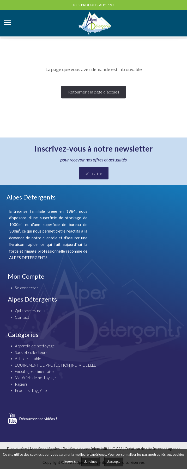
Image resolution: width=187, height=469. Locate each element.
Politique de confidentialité (86, 448)
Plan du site (17, 448)
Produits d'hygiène (31, 390)
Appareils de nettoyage (35, 345)
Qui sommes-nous (30, 310)
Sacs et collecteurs (31, 352)
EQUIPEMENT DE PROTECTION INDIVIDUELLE (55, 365)
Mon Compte (26, 276)
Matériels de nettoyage (35, 377)
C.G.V (117, 448)
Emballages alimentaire (34, 371)
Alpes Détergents (32, 299)
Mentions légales (45, 448)
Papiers (21, 384)
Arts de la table (28, 358)
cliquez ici (70, 461)
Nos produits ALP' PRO (93, 5)
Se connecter (26, 287)
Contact (22, 317)
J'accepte (113, 462)
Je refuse (90, 462)
